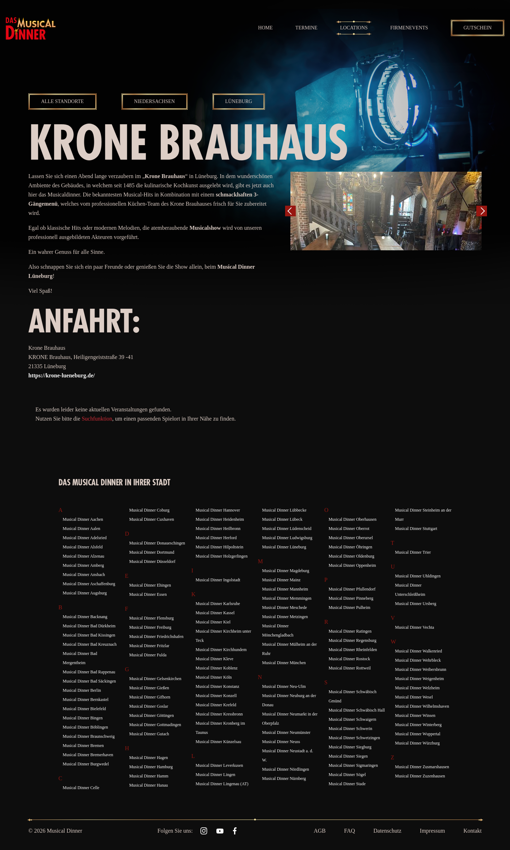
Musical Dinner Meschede (284, 607)
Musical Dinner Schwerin (350, 728)
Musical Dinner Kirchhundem (221, 649)
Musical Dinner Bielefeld (84, 708)
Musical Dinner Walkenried (418, 651)
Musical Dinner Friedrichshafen (156, 636)
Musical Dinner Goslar (148, 706)
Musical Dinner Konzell (216, 695)
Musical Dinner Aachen (83, 519)
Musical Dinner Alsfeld (83, 546)
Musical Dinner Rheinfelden (353, 649)
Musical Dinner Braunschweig (89, 736)
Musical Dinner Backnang (85, 616)
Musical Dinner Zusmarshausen (422, 766)
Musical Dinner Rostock (349, 658)
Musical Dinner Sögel (347, 774)
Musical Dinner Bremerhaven (88, 754)
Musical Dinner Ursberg (415, 603)
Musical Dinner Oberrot (349, 528)
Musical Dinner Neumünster (286, 732)
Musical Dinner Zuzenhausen (420, 776)
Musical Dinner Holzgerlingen (222, 556)
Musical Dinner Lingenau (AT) (222, 783)
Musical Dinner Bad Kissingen (89, 635)
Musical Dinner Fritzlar (149, 645)
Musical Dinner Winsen (415, 715)
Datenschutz (387, 831)
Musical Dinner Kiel (213, 622)
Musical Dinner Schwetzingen (354, 737)
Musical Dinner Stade (347, 783)
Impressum (432, 831)
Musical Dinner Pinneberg (351, 598)
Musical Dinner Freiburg (150, 627)
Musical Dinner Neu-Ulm (284, 686)
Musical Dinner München (284, 662)
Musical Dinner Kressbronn (219, 714)
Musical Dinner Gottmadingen (155, 724)
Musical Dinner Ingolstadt (218, 579)
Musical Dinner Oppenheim (352, 565)
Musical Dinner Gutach (149, 733)
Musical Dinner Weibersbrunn (420, 669)
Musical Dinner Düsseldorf (152, 561)
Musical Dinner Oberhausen (352, 519)
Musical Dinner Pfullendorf (352, 589)
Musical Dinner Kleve (214, 658)
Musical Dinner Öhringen (350, 546)
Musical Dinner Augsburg (85, 593)
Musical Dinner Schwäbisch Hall (357, 710)
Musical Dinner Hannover (218, 510)
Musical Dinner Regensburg (352, 640)
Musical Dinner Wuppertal (417, 733)
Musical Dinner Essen (148, 594)
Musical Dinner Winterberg (418, 724)
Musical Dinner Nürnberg (284, 778)
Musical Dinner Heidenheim (220, 519)
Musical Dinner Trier (413, 552)
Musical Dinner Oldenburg (351, 556)
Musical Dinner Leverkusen (219, 765)
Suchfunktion (97, 419)
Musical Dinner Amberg (83, 565)
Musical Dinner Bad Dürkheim (89, 625)
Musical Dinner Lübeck (282, 519)
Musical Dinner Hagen (148, 757)
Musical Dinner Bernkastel (85, 699)
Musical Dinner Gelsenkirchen (155, 678)
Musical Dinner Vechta (414, 627)
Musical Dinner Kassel (215, 612)
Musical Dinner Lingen (215, 774)
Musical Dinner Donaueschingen (157, 543)
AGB (320, 831)
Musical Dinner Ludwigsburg (287, 537)
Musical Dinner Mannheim (285, 589)
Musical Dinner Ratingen (350, 631)
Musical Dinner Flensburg (151, 618)
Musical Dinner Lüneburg (284, 546)
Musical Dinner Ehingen (150, 585)
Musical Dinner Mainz (281, 579)
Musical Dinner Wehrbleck (418, 660)
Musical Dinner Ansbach (84, 574)
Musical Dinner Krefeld (216, 704)
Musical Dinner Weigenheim (419, 678)
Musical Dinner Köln (214, 677)
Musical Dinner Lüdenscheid (286, 528)
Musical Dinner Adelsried (85, 537)
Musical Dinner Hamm (149, 776)
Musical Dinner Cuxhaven (151, 519)
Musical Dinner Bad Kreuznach (90, 644)
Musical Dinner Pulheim (349, 607)
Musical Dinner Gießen (149, 687)
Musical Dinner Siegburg (350, 747)
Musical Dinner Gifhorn (149, 697)
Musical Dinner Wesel (414, 697)
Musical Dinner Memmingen (286, 598)
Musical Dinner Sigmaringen (353, 765)
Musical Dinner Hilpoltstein (219, 546)
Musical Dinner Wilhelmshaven (422, 706)
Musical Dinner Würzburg (417, 743)
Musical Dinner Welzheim (417, 687)
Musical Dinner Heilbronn (218, 528)
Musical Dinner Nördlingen (285, 769)
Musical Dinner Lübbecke (284, 510)
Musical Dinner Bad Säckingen (89, 681)
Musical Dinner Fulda (147, 654)
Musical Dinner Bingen (83, 717)
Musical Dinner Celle (81, 787)
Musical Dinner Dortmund (151, 552)
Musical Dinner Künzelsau (218, 741)
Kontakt (472, 831)
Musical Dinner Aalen (81, 528)
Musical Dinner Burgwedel (86, 763)
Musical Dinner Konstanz (217, 686)
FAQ (349, 831)
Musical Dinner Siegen (348, 756)
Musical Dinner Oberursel (351, 537)
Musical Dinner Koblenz (217, 668)
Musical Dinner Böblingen (85, 727)
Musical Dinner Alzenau (83, 556)
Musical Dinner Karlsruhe (218, 603)
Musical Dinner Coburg (149, 510)
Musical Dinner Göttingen (151, 715)
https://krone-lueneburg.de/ (61, 375)
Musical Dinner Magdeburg (285, 570)
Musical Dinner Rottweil (350, 668)
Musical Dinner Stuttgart (416, 528)
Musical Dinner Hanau (148, 785)
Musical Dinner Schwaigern (352, 719)
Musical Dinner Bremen (83, 745)
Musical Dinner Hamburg (151, 766)
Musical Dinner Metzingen (285, 616)
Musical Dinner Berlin (82, 690)
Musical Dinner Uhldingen (418, 576)
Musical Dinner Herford (216, 537)
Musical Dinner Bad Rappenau (89, 671)
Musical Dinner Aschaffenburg (89, 583)
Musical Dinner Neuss (281, 741)
